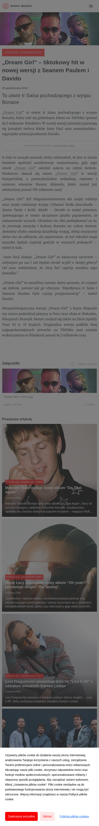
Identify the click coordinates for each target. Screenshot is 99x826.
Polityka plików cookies (74, 816)
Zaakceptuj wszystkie (21, 816)
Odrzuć (47, 816)
